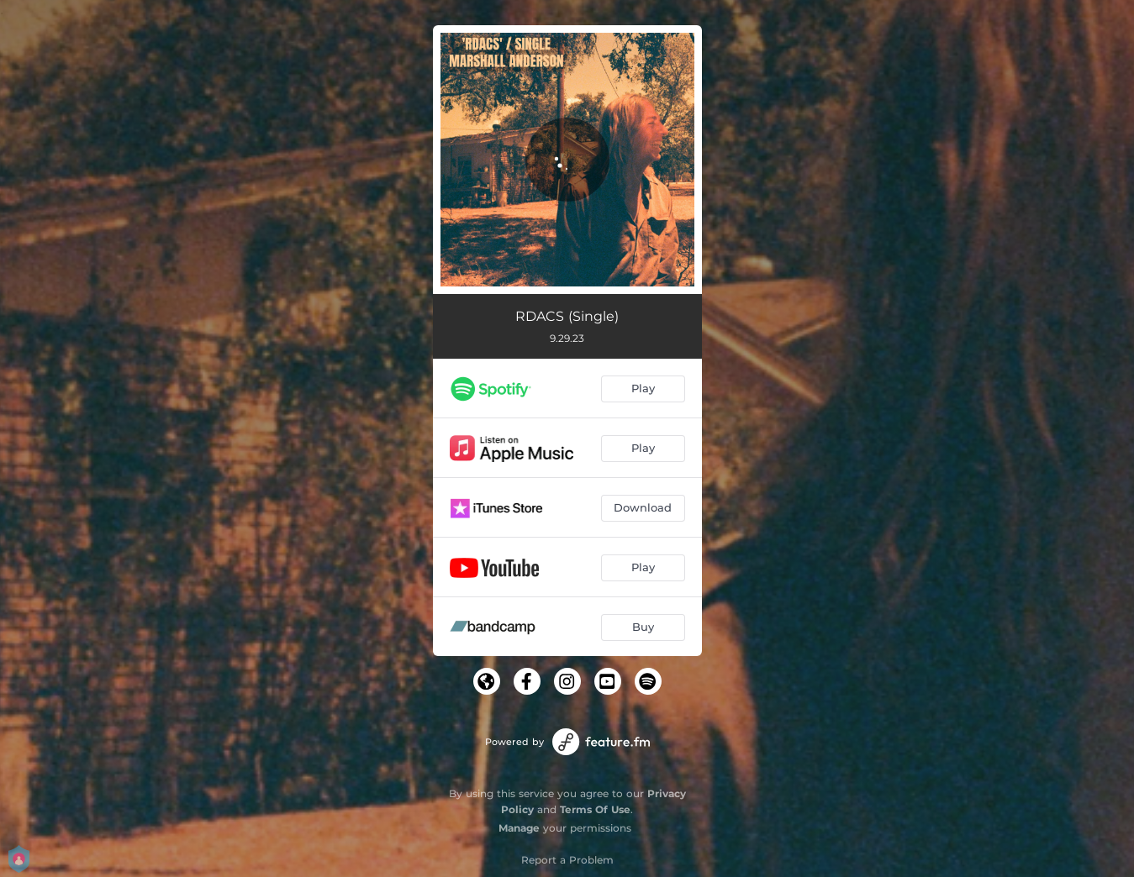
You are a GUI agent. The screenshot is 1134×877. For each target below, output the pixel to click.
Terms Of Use (595, 809)
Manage (519, 828)
